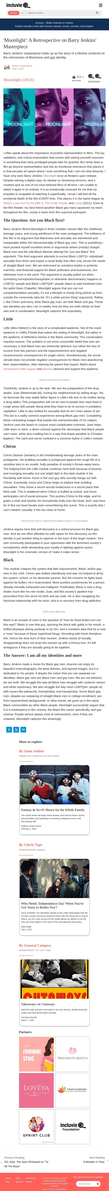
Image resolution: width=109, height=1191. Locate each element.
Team (17, 1178)
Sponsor (19, 1182)
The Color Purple (56, 203)
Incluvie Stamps (94, 81)
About (8, 1178)
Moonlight (49, 175)
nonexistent (11, 369)
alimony (48, 369)
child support (27, 369)
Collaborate (30, 1178)
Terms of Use (48, 1189)
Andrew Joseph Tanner (22, 66)
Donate (28, 1182)
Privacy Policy (60, 1189)
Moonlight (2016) (18, 79)
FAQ (7, 1182)
